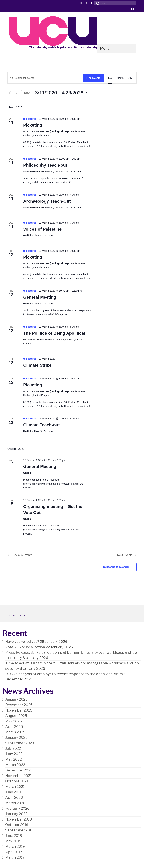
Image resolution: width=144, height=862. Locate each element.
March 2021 (15, 786)
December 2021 (18, 770)
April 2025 (14, 727)
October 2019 (16, 825)
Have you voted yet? (22, 641)
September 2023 (19, 743)
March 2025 (15, 732)
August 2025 (16, 716)
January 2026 (16, 699)
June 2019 (13, 836)
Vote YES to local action (25, 647)
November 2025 (18, 710)
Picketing (32, 125)
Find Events (93, 77)
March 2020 (15, 803)
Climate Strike (37, 365)
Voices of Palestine (42, 229)
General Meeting (39, 297)
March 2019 (15, 846)
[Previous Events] (9, 93)
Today (27, 93)
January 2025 (16, 737)
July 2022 (13, 748)
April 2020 (14, 797)
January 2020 (16, 814)
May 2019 (13, 841)
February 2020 (17, 808)
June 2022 (13, 754)
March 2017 (15, 857)
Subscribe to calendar (116, 566)
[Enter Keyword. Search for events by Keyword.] (45, 77)
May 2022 (13, 759)
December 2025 (19, 705)
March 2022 (15, 765)
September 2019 (19, 830)
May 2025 (13, 721)
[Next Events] (16, 93)
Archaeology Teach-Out (47, 201)
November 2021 (18, 776)
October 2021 (16, 781)
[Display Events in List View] (110, 77)
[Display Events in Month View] (120, 77)
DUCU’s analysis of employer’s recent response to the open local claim (64, 674)
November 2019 (18, 819)
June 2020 (14, 792)
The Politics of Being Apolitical (54, 333)
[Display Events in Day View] (130, 77)
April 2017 (13, 852)
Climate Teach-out (41, 425)
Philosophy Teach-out (45, 165)
